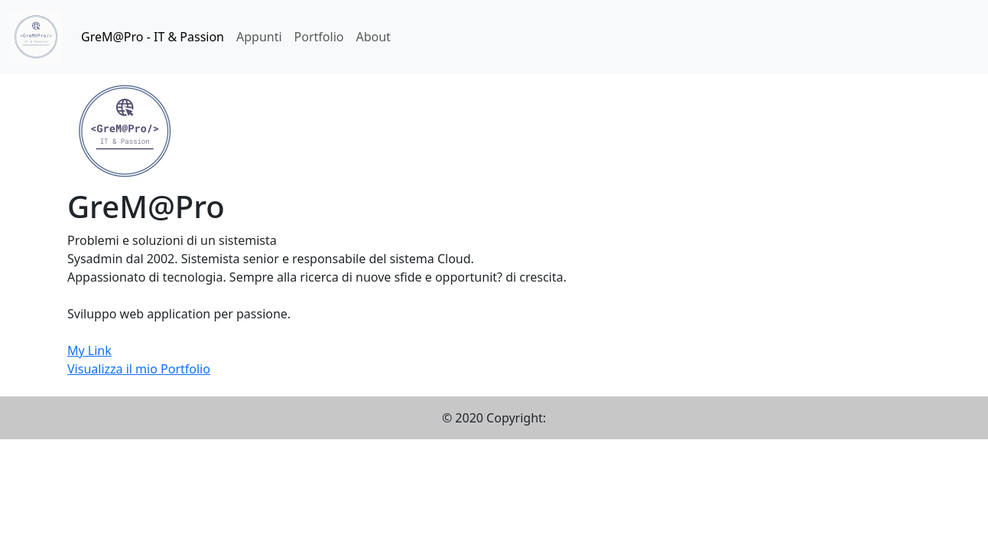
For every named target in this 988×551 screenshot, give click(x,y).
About (373, 36)
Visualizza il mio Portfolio (138, 368)
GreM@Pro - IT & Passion (152, 36)
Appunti (259, 36)
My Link (89, 350)
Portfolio (319, 36)
